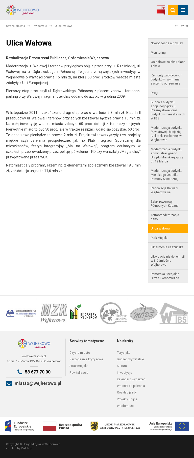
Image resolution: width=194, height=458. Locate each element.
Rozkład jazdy (127, 392)
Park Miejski (159, 238)
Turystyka (123, 353)
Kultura (122, 366)
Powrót (181, 26)
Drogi (154, 93)
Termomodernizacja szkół (165, 217)
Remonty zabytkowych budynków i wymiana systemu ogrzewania (166, 79)
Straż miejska (78, 366)
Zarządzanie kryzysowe (86, 359)
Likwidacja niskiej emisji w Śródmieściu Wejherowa (168, 260)
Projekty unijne (127, 399)
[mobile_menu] (183, 10)
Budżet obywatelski (130, 359)
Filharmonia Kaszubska (167, 247)
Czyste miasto (79, 353)
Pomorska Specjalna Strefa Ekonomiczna (165, 276)
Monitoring (158, 52)
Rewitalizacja (78, 372)
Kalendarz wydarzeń (131, 379)
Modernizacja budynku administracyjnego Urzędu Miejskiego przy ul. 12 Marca (167, 155)
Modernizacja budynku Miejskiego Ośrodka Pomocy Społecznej (166, 175)
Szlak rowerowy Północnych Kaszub (164, 203)
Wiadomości (125, 406)
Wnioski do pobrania (131, 386)
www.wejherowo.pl (34, 356)
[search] (173, 10)
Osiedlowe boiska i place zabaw (168, 64)
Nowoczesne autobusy (167, 43)
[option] (21, 313)
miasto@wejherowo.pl (38, 383)
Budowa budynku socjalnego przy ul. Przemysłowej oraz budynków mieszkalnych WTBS (168, 110)
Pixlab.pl (26, 448)
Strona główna (15, 26)
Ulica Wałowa (160, 228)
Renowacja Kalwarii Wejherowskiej (164, 190)
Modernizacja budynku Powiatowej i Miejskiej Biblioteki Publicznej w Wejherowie (166, 134)
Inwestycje (40, 26)
